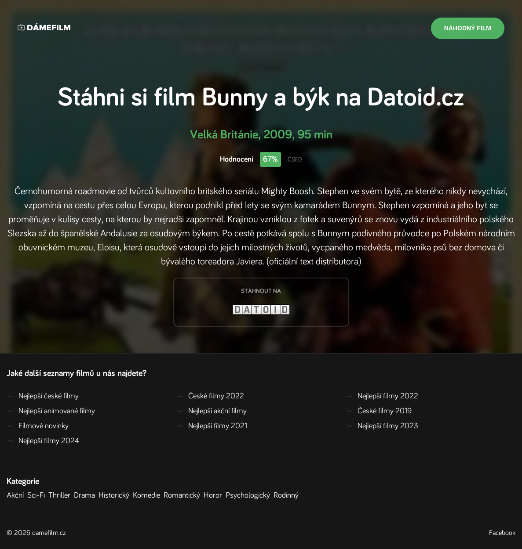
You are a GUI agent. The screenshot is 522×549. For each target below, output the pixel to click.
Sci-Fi (37, 495)
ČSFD (295, 159)
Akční (17, 495)
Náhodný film (467, 28)
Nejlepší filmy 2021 (211, 426)
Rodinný (288, 495)
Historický (116, 495)
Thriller (61, 495)
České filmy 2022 (210, 396)
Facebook (502, 532)
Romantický (184, 495)
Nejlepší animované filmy (51, 411)
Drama (86, 495)
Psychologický (250, 495)
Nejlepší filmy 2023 (382, 426)
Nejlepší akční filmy (211, 411)
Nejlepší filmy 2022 (382, 396)
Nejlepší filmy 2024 (43, 441)
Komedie (148, 495)
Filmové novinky (38, 426)
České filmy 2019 (379, 411)
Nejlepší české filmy (43, 396)
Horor (215, 495)
